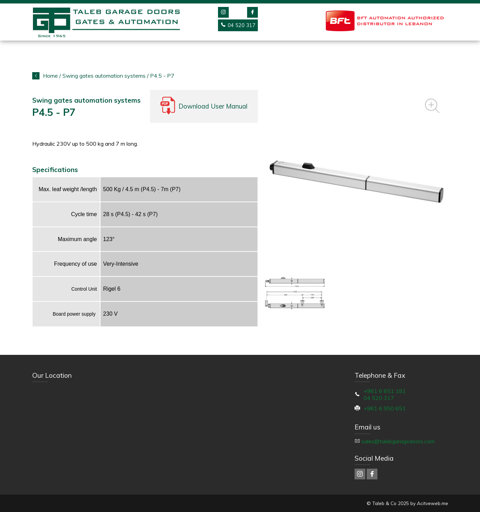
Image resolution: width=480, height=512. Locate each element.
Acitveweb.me (432, 503)
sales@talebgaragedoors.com (398, 441)
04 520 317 (379, 397)
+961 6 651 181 (385, 390)
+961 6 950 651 (385, 408)
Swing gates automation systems (104, 75)
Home (50, 75)
